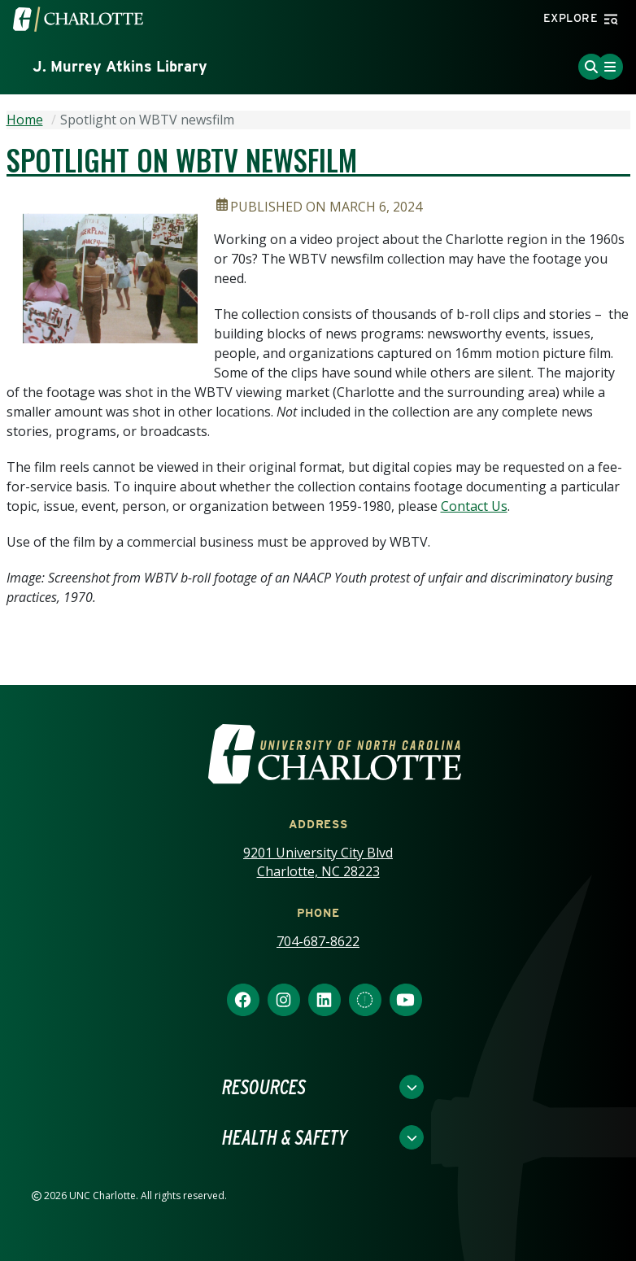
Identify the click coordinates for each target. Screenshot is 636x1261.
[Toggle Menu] (610, 67)
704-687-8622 (318, 941)
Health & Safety (284, 1137)
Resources (264, 1087)
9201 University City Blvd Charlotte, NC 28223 (318, 862)
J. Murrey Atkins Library (120, 66)
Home (25, 120)
